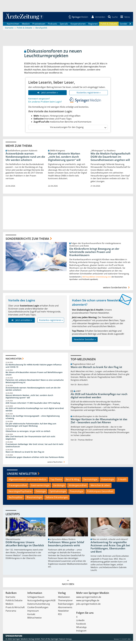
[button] (124, 17)
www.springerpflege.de (87, 600)
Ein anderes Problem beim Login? (45, 101)
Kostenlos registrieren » (89, 92)
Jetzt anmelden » (47, 92)
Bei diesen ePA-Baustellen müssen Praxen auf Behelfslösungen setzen (34, 373)
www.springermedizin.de (88, 597)
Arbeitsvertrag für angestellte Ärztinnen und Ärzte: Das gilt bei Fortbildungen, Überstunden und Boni (110, 547)
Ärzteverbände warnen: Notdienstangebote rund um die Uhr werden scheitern (25, 157)
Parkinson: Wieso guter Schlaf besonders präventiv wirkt (66, 544)
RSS (60, 614)
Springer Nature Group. (61, 639)
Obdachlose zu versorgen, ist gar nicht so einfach (28, 431)
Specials (64, 23)
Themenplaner (65, 600)
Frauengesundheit (18, 485)
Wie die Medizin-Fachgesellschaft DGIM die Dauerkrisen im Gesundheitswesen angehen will (110, 157)
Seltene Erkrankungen (57, 497)
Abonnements (65, 607)
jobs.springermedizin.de (88, 604)
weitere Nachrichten (56, 462)
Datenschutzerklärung (38, 604)
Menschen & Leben (100, 485)
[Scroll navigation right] (130, 24)
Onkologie (41, 491)
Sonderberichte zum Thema (27, 239)
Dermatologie (90, 479)
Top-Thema (56, 479)
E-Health (122, 479)
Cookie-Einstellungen (37, 607)
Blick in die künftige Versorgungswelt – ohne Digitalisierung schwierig (33, 417)
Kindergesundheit (78, 485)
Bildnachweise (34, 617)
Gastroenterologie (40, 485)
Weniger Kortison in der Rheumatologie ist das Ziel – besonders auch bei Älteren (99, 421)
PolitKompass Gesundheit (100, 491)
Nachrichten (13, 23)
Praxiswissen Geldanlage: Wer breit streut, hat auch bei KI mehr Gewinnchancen (34, 445)
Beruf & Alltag (72, 479)
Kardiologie (59, 485)
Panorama (11, 611)
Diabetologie (107, 479)
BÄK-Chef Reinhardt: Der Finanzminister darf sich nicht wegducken (30, 437)
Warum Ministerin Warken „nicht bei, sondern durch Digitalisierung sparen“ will (64, 157)
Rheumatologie (34, 497)
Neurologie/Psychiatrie (20, 491)
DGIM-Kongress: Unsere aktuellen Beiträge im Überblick (25, 544)
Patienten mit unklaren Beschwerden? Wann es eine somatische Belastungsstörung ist (35, 381)
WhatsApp (81, 627)
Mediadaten (64, 597)
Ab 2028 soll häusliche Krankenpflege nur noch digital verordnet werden (35, 409)
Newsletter (63, 611)
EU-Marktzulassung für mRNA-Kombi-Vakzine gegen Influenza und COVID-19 (33, 366)
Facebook (81, 624)
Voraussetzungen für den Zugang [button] (78, 127)
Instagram (81, 630)
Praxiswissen (38, 23)
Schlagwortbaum (35, 597)
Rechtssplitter (16, 497)
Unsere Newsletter (22, 474)
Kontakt (31, 614)
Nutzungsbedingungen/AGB (41, 600)
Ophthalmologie (58, 491)
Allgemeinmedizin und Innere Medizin (27, 479)
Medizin (26, 23)
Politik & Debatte (108, 23)
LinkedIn (80, 620)
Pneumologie (76, 491)
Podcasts (52, 23)
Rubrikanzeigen (66, 604)
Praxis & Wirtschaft (15, 607)
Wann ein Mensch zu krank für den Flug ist (25, 452)
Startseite (10, 597)
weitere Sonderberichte (116, 287)
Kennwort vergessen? (39, 98)
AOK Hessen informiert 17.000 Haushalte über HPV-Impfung (33, 403)
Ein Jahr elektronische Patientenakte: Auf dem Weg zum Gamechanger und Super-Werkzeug (31, 424)
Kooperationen (78, 23)
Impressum (33, 611)
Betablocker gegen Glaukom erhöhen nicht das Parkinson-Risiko (35, 457)
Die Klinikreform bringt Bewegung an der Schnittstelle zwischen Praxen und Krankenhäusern (94, 252)
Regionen (93, 23)
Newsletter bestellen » (85, 339)
